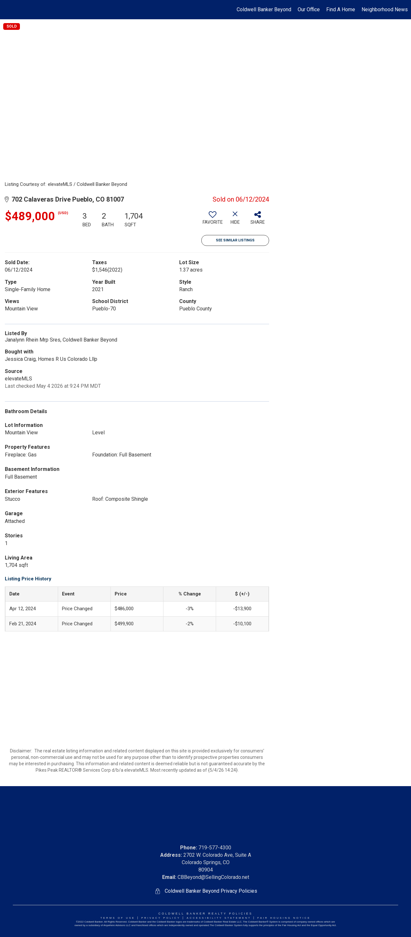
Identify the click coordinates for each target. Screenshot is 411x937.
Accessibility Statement (219, 917)
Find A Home (340, 9)
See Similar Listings (235, 240)
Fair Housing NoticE (284, 917)
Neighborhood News (385, 9)
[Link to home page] (8, 9)
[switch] (212, 220)
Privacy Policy (160, 917)
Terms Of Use (118, 917)
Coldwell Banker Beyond (264, 9)
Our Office (309, 9)
